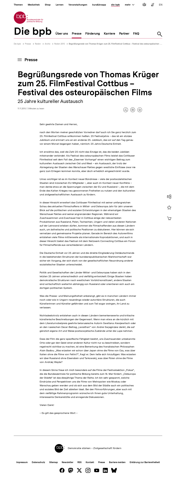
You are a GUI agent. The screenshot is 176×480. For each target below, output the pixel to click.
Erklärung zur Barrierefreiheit (145, 462)
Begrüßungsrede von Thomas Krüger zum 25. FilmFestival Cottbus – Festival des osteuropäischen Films (117, 44)
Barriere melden (117, 462)
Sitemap (53, 462)
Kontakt (90, 462)
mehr (129, 4)
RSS (79, 462)
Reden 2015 (59, 44)
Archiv (47, 44)
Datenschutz (38, 462)
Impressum (22, 462)
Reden (38, 44)
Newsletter (67, 462)
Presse (28, 44)
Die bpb (17, 44)
